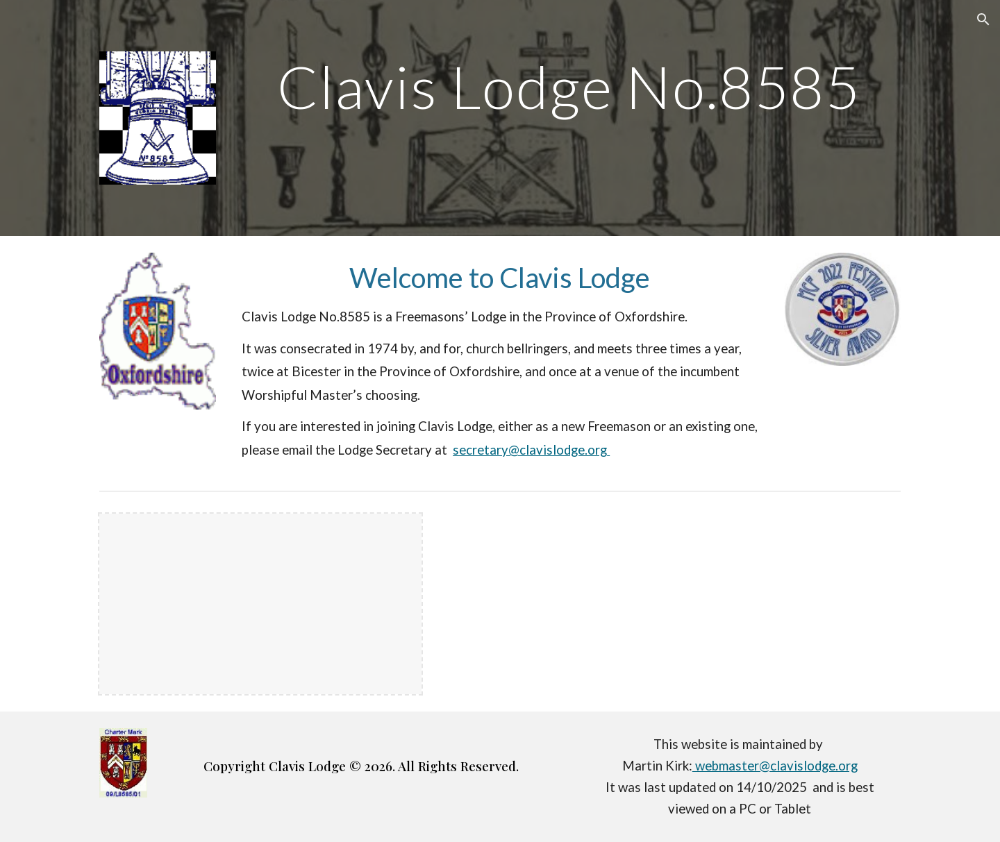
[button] (983, 19)
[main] (568, 86)
